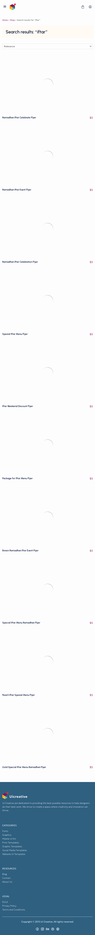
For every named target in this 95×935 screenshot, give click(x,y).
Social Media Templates (14, 850)
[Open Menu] (4, 6)
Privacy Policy (9, 905)
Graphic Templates (12, 846)
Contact (6, 877)
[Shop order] (47, 46)
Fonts (5, 831)
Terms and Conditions (13, 909)
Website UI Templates (13, 854)
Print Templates (10, 842)
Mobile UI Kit (9, 838)
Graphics (6, 834)
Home (5, 20)
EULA (5, 901)
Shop (12, 20)
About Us (7, 881)
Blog (4, 874)
